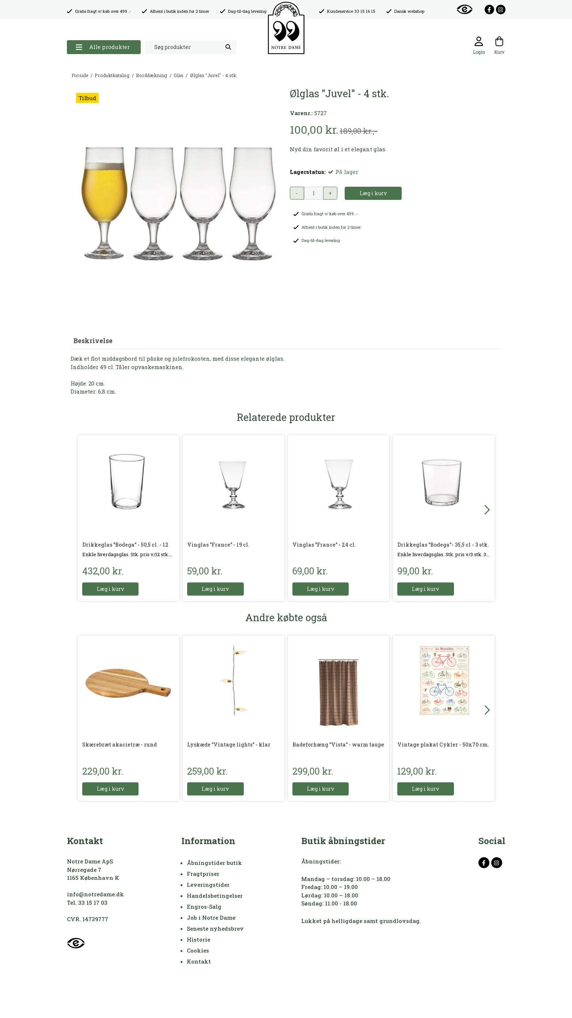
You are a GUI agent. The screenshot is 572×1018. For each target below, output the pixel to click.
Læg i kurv (110, 588)
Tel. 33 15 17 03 (87, 902)
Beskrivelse (93, 341)
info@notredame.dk (95, 894)
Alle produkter (102, 47)
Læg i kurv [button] (373, 193)
